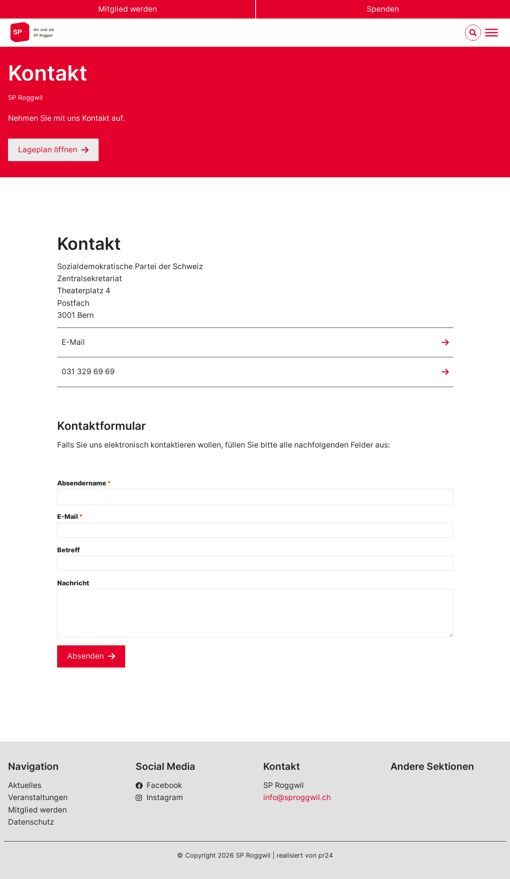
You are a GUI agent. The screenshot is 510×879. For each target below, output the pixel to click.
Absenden (85, 656)
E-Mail (73, 342)
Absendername (84, 483)
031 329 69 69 (88, 371)
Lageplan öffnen (47, 149)
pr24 (325, 855)
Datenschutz (31, 822)
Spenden (383, 9)
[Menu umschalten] (491, 33)
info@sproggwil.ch (297, 797)
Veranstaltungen (38, 797)
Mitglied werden (127, 9)
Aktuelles (24, 785)
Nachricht (73, 583)
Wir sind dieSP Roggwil (43, 32)
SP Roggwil (25, 97)
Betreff (68, 550)
